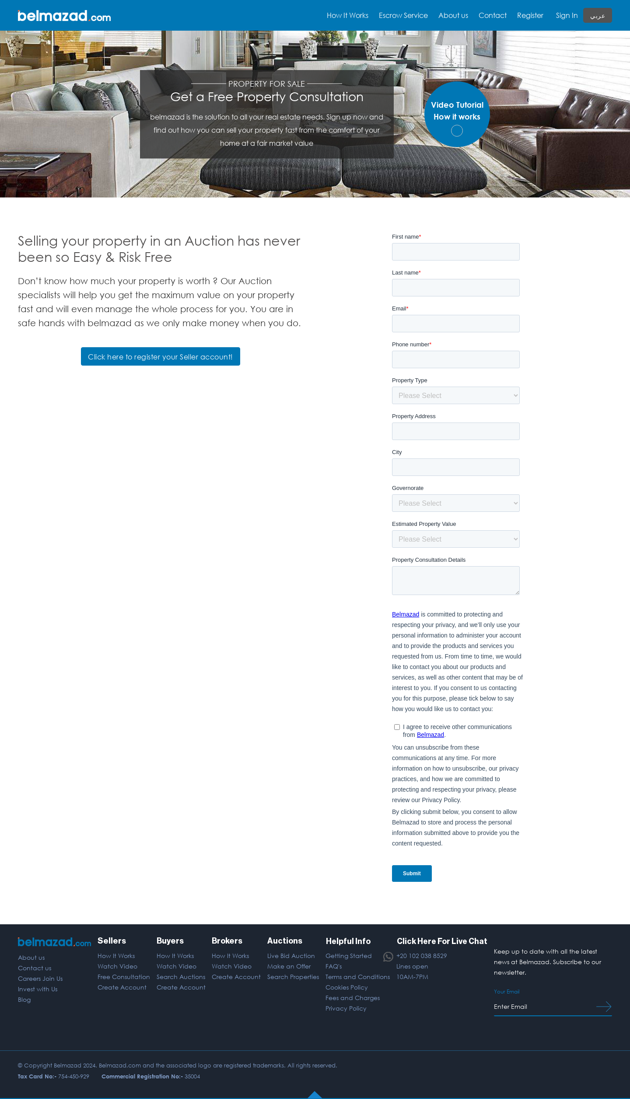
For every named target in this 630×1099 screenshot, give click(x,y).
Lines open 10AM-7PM (412, 971)
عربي (597, 15)
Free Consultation (124, 976)
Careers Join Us (40, 978)
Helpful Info (347, 940)
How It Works (116, 955)
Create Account (122, 987)
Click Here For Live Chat (442, 940)
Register (530, 15)
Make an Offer (288, 966)
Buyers (169, 940)
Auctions (284, 940)
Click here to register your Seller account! (160, 356)
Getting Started (348, 955)
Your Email (506, 991)
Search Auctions (180, 976)
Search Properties (292, 976)
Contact (493, 15)
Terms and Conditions (357, 976)
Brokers (227, 940)
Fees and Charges (352, 997)
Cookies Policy (346, 987)
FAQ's (333, 966)
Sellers (112, 940)
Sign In (567, 15)
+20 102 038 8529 (421, 956)
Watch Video (117, 966)
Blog (24, 999)
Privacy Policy (345, 1008)
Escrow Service (403, 15)
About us (453, 15)
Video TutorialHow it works (457, 118)
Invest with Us (37, 989)
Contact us (34, 968)
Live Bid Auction (291, 955)
